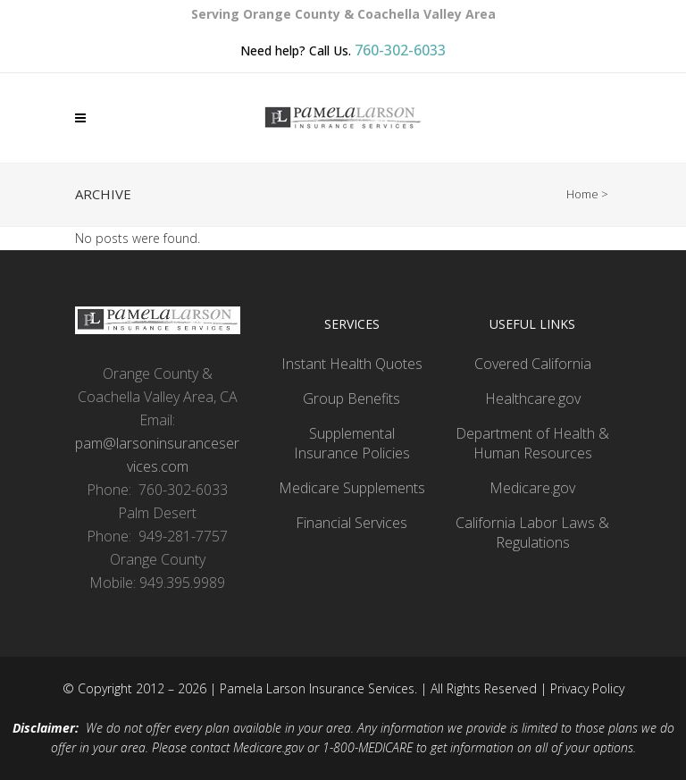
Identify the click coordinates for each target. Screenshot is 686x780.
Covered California (532, 363)
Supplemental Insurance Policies (352, 443)
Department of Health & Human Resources (532, 443)
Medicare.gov (532, 488)
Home (582, 194)
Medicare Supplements (352, 488)
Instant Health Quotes (351, 363)
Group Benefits (351, 398)
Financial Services (351, 523)
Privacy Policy (587, 688)
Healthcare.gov (533, 398)
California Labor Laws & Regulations (532, 532)
